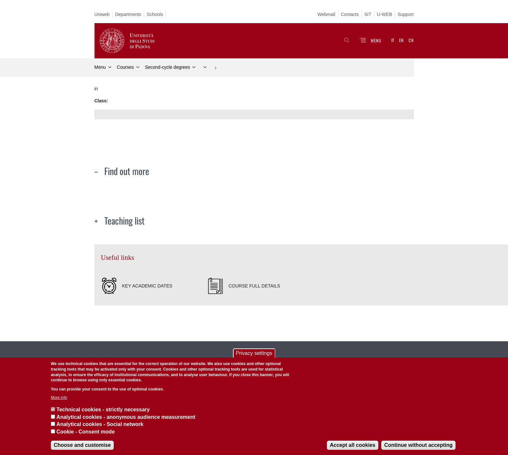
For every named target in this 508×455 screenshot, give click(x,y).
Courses (125, 67)
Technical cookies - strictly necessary (103, 409)
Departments (128, 14)
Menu (100, 67)
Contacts (350, 14)
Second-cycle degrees (167, 67)
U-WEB (384, 14)
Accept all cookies (352, 445)
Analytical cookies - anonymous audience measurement (125, 417)
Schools (155, 14)
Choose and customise (82, 445)
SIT (367, 14)
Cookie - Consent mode (85, 431)
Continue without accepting (418, 445)
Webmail (326, 14)
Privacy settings (254, 353)
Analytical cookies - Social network (99, 424)
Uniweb (102, 14)
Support (406, 14)
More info (59, 397)
